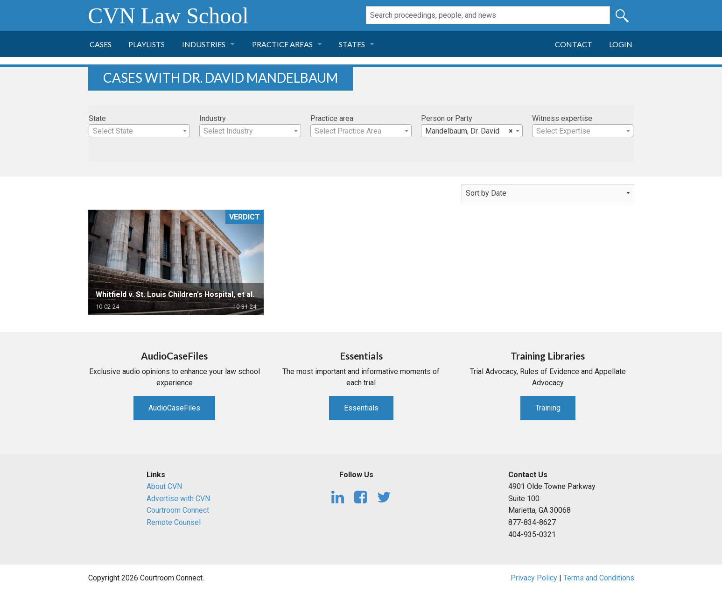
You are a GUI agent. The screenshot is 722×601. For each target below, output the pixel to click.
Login (620, 44)
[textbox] (139, 131)
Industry (212, 118)
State (97, 118)
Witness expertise (562, 118)
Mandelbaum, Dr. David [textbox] (469, 131)
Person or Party (446, 118)
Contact (573, 44)
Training (548, 407)
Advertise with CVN (178, 498)
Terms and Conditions (598, 577)
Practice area (331, 118)
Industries (203, 44)
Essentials (361, 407)
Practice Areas (282, 44)
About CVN (164, 486)
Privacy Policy (534, 577)
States (352, 44)
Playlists (146, 44)
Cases (101, 44)
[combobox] (139, 130)
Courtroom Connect (178, 510)
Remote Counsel (174, 522)
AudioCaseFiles (174, 407)
